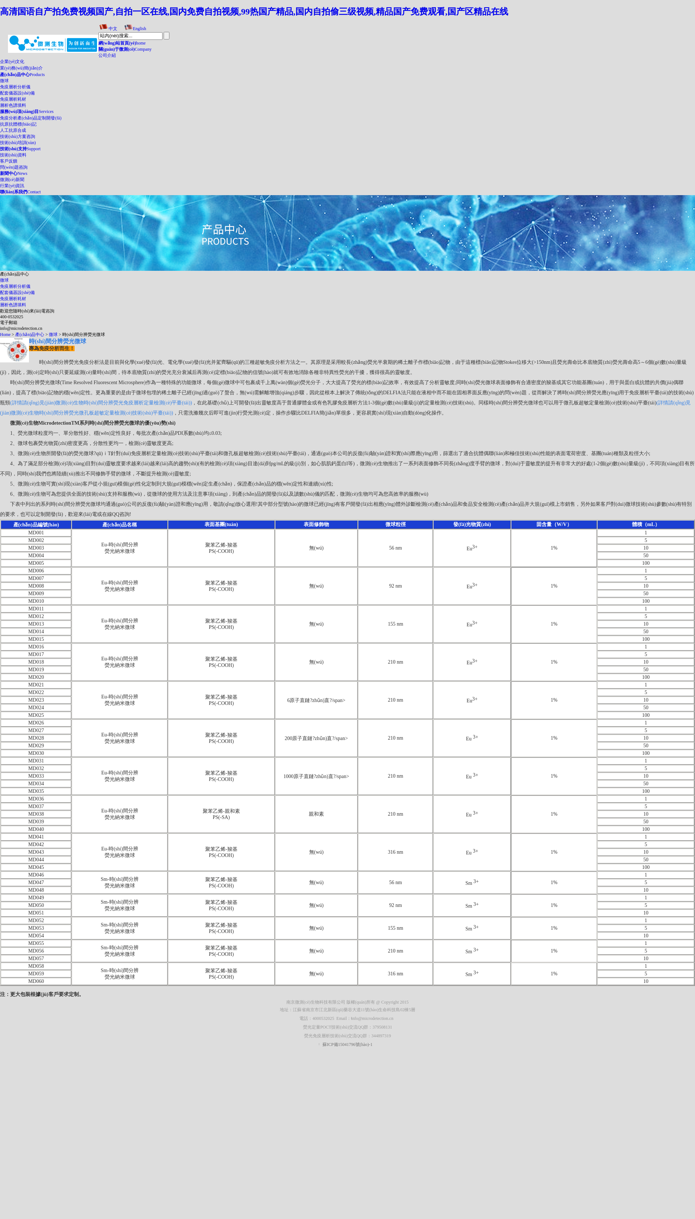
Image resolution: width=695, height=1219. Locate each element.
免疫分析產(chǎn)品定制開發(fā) (31, 118)
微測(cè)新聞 (12, 179)
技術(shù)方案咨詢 (17, 136)
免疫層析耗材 (13, 99)
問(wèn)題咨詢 (14, 167)
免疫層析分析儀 (15, 86)
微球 (4, 80)
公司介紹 (107, 55)
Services (27, 111)
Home (5, 334)
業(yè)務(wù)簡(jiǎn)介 (21, 68)
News (13, 173)
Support (20, 148)
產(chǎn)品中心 (29, 334)
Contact (20, 191)
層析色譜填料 (13, 105)
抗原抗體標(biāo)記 (18, 124)
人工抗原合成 (13, 130)
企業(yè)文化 (12, 61)
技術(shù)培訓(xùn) (18, 142)
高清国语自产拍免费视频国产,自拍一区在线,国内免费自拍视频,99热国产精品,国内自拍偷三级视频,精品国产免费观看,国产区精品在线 (254, 11)
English (139, 28)
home (122, 43)
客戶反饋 (8, 161)
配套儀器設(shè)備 (17, 93)
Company (125, 49)
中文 (113, 28)
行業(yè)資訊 (12, 185)
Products (22, 74)
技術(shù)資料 (13, 154)
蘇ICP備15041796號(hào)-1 (347, 1044)
